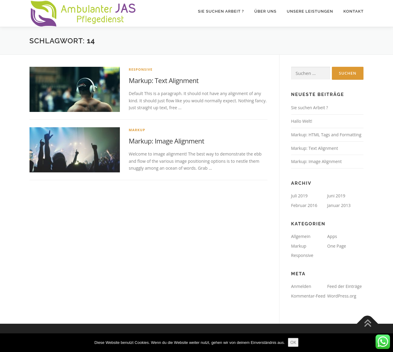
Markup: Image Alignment (166, 140)
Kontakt (353, 11)
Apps (332, 236)
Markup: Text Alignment (164, 80)
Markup (137, 130)
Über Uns (265, 11)
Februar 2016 (304, 205)
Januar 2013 (339, 205)
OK (293, 342)
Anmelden (301, 286)
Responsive (141, 69)
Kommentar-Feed (308, 296)
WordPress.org (341, 296)
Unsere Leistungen (310, 11)
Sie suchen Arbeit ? (221, 11)
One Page (336, 246)
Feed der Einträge (344, 286)
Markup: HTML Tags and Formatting (326, 134)
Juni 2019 (336, 196)
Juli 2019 (299, 196)
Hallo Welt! (301, 121)
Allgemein (300, 236)
